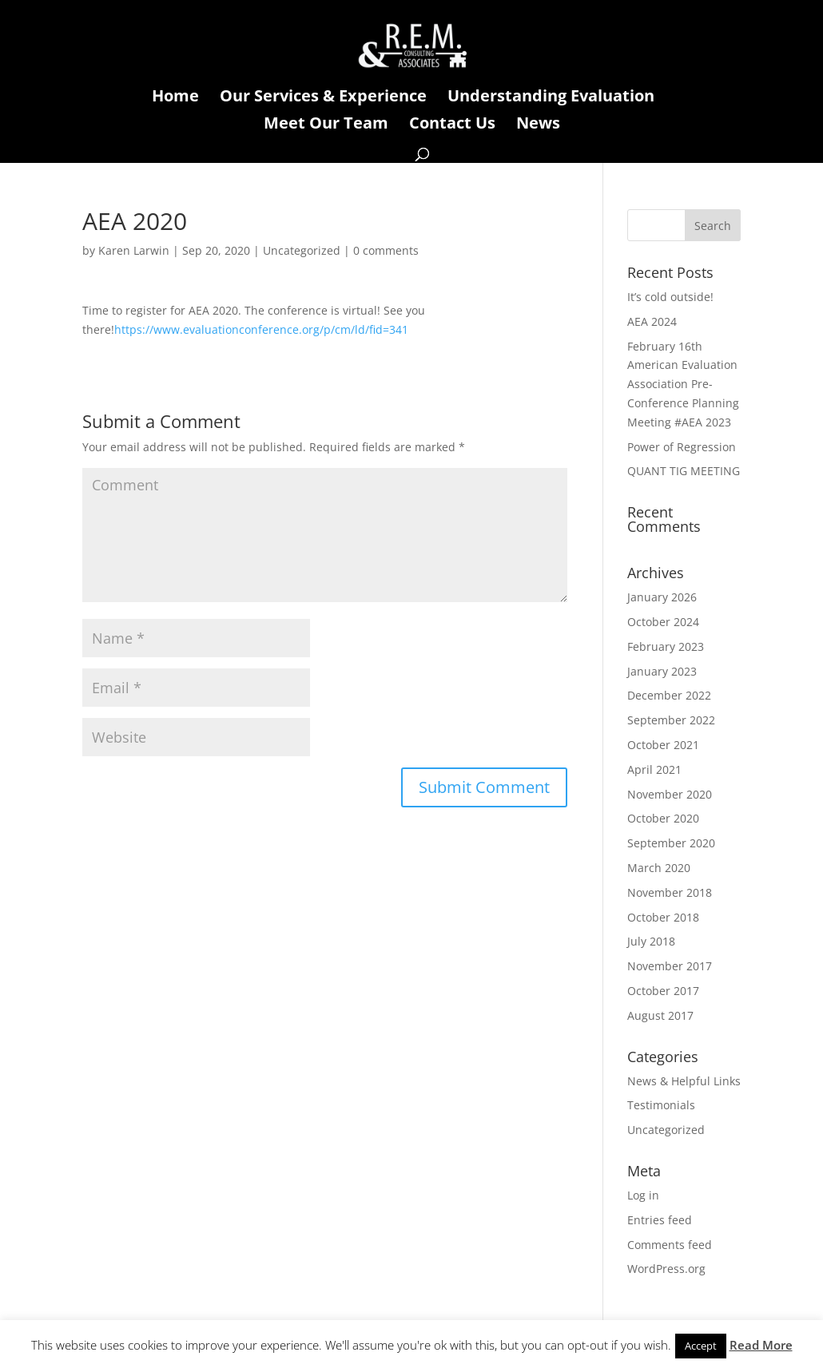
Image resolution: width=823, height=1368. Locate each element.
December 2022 (669, 695)
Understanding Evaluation (550, 98)
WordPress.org (666, 1268)
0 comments (386, 250)
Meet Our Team (326, 125)
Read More (761, 1345)
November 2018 (669, 892)
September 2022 (671, 720)
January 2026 (662, 597)
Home (175, 98)
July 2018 (651, 941)
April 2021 (654, 769)
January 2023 (662, 671)
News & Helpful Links (684, 1080)
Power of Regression (681, 446)
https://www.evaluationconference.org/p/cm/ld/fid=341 (261, 329)
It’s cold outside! (670, 296)
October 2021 (663, 744)
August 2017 (660, 1015)
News (538, 125)
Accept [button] (701, 1345)
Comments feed (669, 1244)
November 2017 (669, 965)
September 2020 (671, 843)
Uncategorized (301, 250)
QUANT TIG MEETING (683, 470)
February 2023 (665, 646)
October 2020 (663, 818)
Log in (643, 1195)
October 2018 (663, 917)
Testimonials (661, 1104)
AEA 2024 (652, 321)
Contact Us (452, 125)
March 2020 (658, 867)
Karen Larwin (133, 250)
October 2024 (663, 621)
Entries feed (659, 1219)
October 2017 (663, 990)
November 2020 (669, 794)
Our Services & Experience (323, 98)
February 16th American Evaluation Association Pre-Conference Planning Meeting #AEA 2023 (683, 384)
